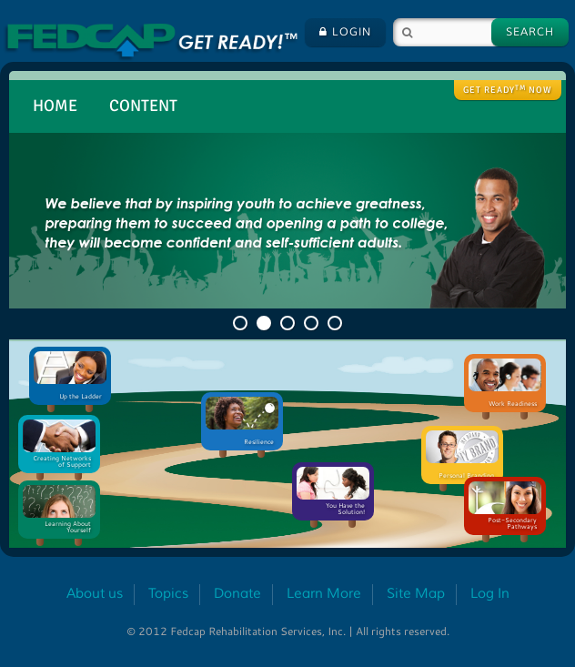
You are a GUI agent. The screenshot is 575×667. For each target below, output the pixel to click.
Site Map (416, 593)
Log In (489, 593)
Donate (237, 593)
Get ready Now (507, 90)
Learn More (324, 593)
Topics (168, 593)
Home (55, 106)
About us (94, 593)
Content (143, 106)
